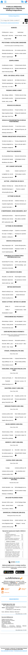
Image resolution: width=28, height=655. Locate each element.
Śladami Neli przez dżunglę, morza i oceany (12, 551)
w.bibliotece (13, 582)
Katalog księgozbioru (14, 16)
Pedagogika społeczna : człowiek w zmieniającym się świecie (15, 535)
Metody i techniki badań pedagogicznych (12, 539)
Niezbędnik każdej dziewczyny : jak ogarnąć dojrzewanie (14, 543)
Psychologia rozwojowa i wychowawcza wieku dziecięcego (15, 538)
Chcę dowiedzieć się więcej (7, 650)
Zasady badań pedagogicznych (10, 534)
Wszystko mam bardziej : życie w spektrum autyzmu (14, 544)
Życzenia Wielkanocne (7, 617)
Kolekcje (17, 22)
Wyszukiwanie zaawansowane (7, 22)
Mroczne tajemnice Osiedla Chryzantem (12, 556)
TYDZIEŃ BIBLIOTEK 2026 (8, 604)
